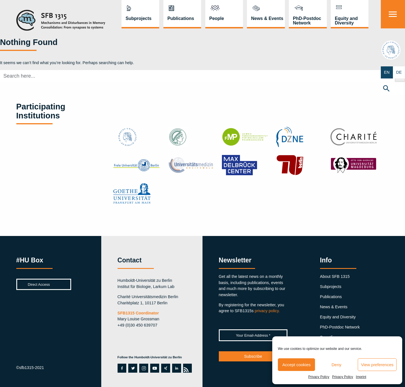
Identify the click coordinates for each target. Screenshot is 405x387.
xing (165, 368)
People (216, 18)
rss (186, 368)
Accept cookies (296, 364)
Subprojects (138, 18)
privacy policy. (267, 311)
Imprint (361, 377)
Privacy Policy (318, 377)
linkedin (176, 368)
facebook (121, 368)
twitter (132, 368)
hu (393, 50)
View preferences (377, 364)
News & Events (267, 18)
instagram (143, 368)
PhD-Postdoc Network (307, 20)
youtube (153, 368)
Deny (336, 364)
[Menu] (393, 14)
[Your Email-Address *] (253, 335)
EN (387, 72)
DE (399, 72)
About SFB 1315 (335, 276)
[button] (393, 89)
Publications (180, 18)
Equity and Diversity (346, 20)
